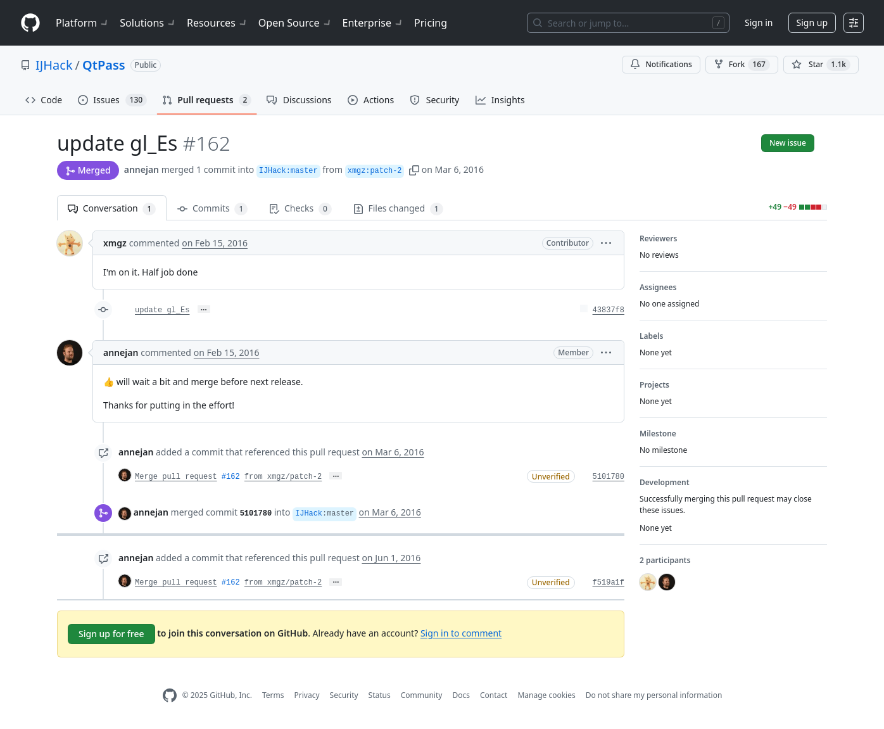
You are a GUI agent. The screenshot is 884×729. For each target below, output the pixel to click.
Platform (83, 23)
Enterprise (373, 23)
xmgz (115, 243)
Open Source (295, 23)
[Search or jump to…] (628, 22)
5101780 (608, 476)
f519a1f (608, 582)
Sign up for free (111, 634)
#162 (231, 476)
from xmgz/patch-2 (283, 476)
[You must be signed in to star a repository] (821, 64)
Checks (300, 208)
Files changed (398, 208)
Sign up (812, 22)
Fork (742, 64)
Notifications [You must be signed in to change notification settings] (660, 64)
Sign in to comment (461, 632)
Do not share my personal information (654, 695)
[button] (414, 169)
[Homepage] (30, 23)
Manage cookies (546, 695)
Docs (461, 695)
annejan (141, 169)
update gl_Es (162, 310)
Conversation (112, 208)
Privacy (307, 695)
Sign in (759, 22)
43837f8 (608, 310)
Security (344, 695)
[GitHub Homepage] (169, 696)
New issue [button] (787, 142)
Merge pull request (176, 476)
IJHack (54, 64)
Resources (217, 23)
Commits (212, 208)
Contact (493, 695)
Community (422, 695)
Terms (273, 695)
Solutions (148, 23)
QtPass (103, 64)
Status (380, 695)
